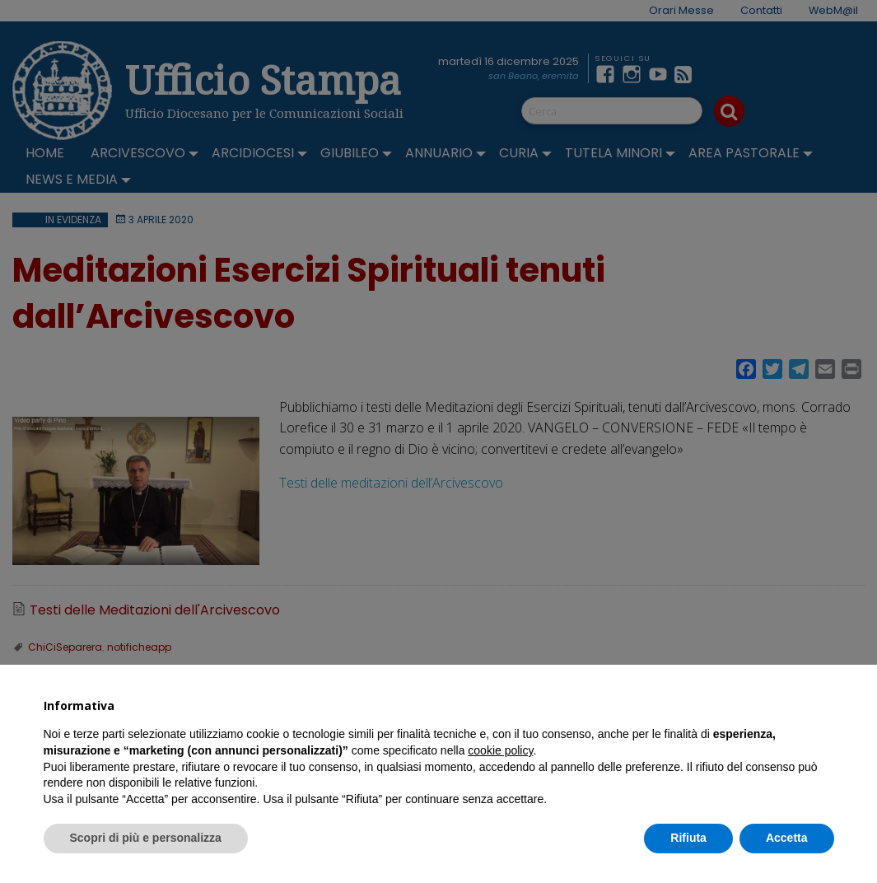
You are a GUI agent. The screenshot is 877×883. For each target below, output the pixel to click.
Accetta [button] (787, 837)
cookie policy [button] (500, 750)
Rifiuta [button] (688, 837)
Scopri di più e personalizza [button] (146, 837)
